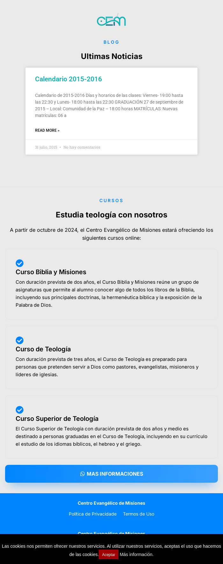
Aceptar (108, 555)
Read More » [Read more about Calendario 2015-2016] (47, 130)
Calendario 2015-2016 (68, 79)
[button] (111, 474)
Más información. (137, 554)
